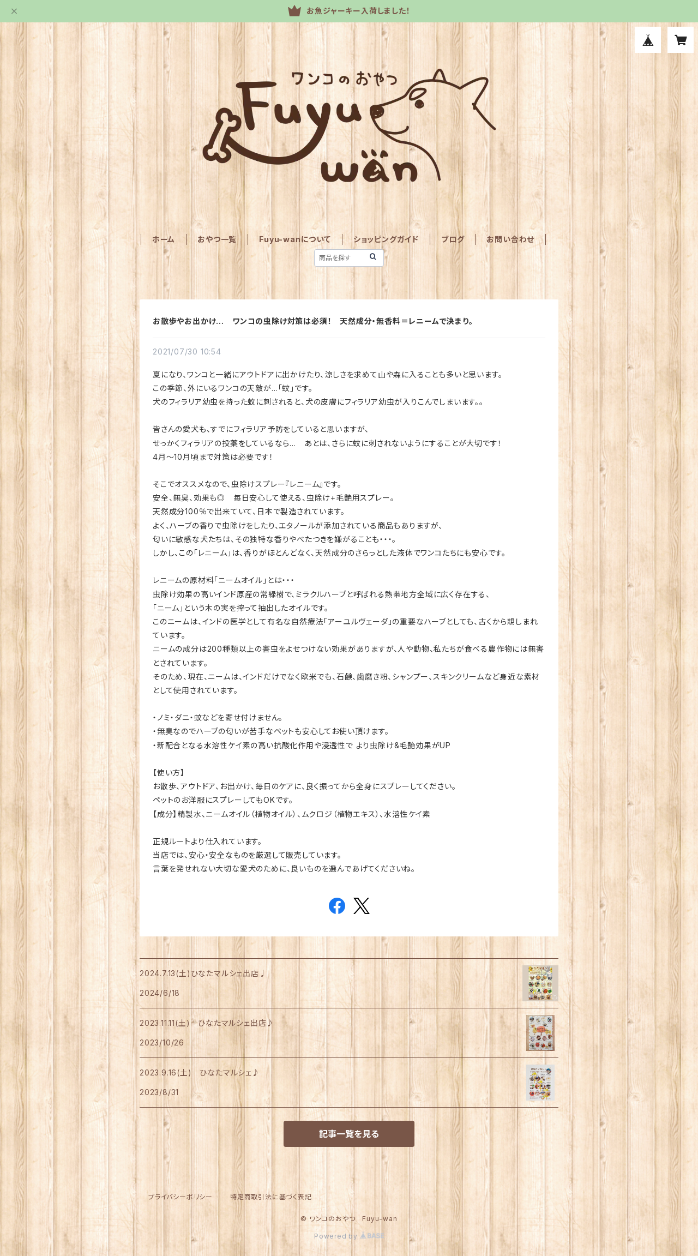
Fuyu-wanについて (295, 239)
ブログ (452, 239)
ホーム (163, 239)
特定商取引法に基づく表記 (271, 1197)
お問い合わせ (510, 239)
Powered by (349, 1236)
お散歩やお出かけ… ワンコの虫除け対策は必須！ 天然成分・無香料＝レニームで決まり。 (313, 321)
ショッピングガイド (386, 239)
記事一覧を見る (349, 1133)
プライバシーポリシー (180, 1197)
